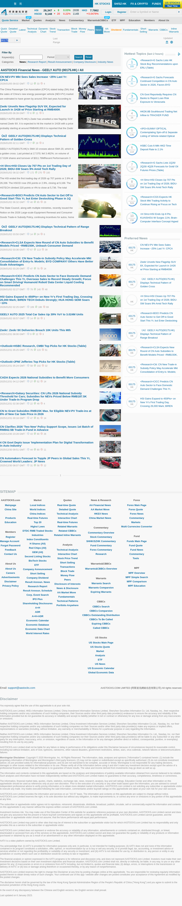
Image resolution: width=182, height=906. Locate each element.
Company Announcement (37, 569)
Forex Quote (137, 509)
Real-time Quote (67, 505)
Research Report (37, 62)
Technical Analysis (67, 513)
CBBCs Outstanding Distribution (101, 615)
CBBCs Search (101, 606)
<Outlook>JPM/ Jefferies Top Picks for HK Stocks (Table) (37, 361)
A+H (37, 607)
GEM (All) (37, 552)
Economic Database (37, 624)
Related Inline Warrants (67, 535)
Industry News (105, 62)
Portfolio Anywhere (67, 605)
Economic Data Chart (37, 629)
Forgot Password (10, 545)
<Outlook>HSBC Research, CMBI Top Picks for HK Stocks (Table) (43, 345)
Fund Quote (136, 545)
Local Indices (37, 505)
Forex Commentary (101, 549)
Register (10, 537)
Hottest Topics (143, 54)
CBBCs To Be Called (101, 619)
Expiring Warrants (101, 592)
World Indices (38, 509)
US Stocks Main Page (101, 642)
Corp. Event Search (37, 594)
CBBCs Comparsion (101, 610)
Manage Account (10, 541)
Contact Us (10, 554)
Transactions (67, 566)
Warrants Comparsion (100, 587)
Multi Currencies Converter (136, 526)
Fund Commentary (101, 545)
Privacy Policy (10, 585)
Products (10, 518)
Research (101, 554)
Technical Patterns (67, 601)
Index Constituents (37, 539)
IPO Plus (38, 599)
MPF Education (136, 585)
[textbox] (155, 12)
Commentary (136, 518)
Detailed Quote (67, 509)
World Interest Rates (37, 633)
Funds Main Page (137, 541)
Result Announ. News (37, 582)
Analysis (101, 655)
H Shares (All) (38, 543)
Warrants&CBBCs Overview (101, 568)
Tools (137, 558)
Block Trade (67, 571)
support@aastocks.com (21, 687)
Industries (37, 535)
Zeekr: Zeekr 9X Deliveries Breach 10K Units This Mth (35, 330)
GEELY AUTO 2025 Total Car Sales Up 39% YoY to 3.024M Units (41, 314)
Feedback (10, 549)
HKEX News (101, 513)
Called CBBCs (101, 628)
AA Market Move (67, 592)
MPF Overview (137, 573)
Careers (10, 573)
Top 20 (37, 522)
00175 (132, 247)
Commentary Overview (101, 532)
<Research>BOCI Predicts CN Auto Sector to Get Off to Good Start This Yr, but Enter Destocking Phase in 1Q (36, 197)
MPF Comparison (137, 581)
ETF (37, 565)
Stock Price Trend (67, 558)
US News (101, 664)
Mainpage (10, 505)
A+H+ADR (37, 616)
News (23, 62)
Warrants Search (101, 583)
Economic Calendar (37, 620)
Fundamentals (67, 596)
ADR (37, 612)
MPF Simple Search (137, 577)
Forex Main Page (136, 505)
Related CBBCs (67, 530)
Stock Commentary (101, 537)
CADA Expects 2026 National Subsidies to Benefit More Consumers (44, 377)
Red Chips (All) (37, 547)
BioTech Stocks (38, 560)
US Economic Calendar (101, 668)
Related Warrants (67, 526)
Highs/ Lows (37, 526)
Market (101, 651)
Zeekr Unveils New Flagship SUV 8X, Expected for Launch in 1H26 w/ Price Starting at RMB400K (33, 108)
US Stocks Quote (101, 646)
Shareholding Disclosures (37, 603)
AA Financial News (101, 505)
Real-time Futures (37, 518)
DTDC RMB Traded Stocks (38, 530)
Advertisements (10, 577)
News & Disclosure (67, 588)
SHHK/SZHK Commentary (101, 541)
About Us (10, 568)
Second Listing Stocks (38, 556)
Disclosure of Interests (67, 584)
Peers (67, 579)
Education (10, 522)
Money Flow (67, 575)
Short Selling (37, 573)
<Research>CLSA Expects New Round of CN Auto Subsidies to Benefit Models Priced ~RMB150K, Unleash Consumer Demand (47, 244)
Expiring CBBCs (101, 623)
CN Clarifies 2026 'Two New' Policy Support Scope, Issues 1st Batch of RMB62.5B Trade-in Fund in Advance (46, 428)
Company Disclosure (85, 62)
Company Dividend (38, 577)
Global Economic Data (101, 672)
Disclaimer (10, 581)
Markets (136, 522)
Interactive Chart (67, 518)
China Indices (38, 513)
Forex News (137, 513)
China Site (11, 509)
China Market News (101, 518)
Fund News (136, 549)
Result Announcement (60, 62)
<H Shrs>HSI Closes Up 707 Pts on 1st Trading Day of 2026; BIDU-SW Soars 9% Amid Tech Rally (35, 167)
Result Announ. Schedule (37, 590)
